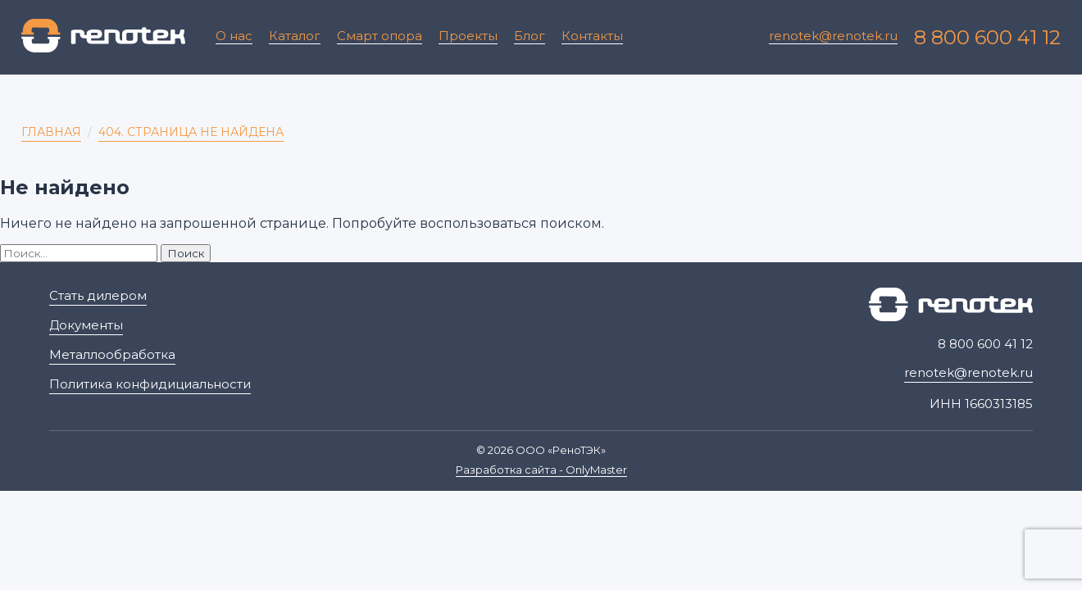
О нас (234, 35)
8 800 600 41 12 (987, 37)
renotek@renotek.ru (833, 35)
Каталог (295, 35)
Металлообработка (112, 354)
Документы (86, 325)
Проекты (468, 35)
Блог (529, 35)
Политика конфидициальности (150, 384)
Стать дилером (98, 295)
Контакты (592, 35)
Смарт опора (379, 35)
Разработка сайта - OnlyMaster (541, 469)
